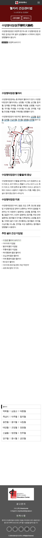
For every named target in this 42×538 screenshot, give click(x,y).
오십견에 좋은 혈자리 (11, 256)
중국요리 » (26, 18)
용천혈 (6, 422)
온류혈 (31, 120)
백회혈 (6, 411)
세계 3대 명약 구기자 (10, 268)
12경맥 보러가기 (14, 42)
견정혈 (14, 427)
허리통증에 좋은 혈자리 (12, 252)
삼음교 (14, 411)
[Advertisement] (21, 67)
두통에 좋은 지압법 (10, 249)
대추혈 (14, 416)
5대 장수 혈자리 (9, 262)
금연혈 (23, 438)
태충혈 (23, 411)
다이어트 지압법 (9, 243)
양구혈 (6, 438)
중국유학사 (21, 2)
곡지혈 (20, 120)
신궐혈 (6, 433)
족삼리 (6, 416)
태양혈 (6, 427)
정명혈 (23, 427)
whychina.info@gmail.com (25, 511)
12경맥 (16, 31)
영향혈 (26, 120)
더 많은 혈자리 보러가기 (12, 240)
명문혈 (14, 433)
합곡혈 (33, 212)
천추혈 (23, 433)
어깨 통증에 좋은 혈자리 (12, 259)
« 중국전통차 (16, 18)
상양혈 (33, 116)
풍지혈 (14, 422)
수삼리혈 (13, 120)
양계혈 (6, 120)
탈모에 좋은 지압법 (10, 246)
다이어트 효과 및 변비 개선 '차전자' (16, 265)
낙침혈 (23, 422)
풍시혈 (14, 438)
